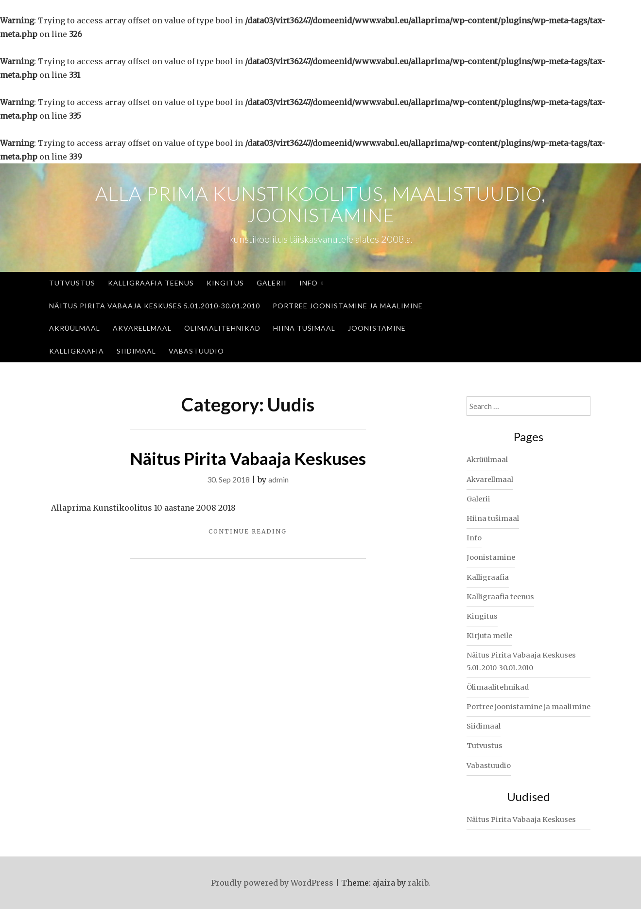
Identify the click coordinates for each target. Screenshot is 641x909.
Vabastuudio (196, 351)
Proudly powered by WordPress (272, 883)
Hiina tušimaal (304, 328)
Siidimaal (136, 351)
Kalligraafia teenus (151, 283)
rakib (418, 883)
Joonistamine (377, 328)
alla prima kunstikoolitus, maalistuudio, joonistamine (320, 204)
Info (308, 283)
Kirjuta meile (489, 635)
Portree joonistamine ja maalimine (348, 306)
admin (278, 479)
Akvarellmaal (142, 328)
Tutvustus (72, 283)
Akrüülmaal (74, 328)
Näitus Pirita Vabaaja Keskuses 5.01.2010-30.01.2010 (154, 306)
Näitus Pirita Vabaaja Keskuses (248, 458)
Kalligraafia (76, 351)
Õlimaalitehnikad (222, 328)
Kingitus (225, 283)
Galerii (272, 283)
